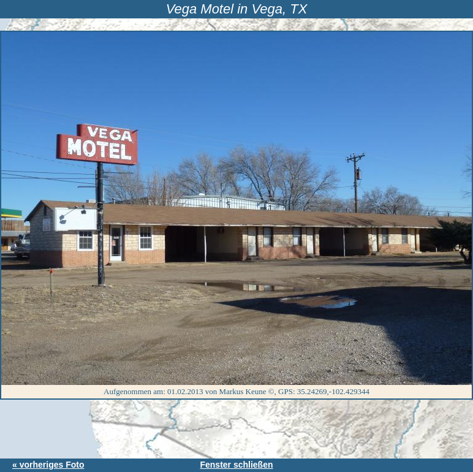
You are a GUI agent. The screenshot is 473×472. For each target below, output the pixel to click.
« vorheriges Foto (48, 465)
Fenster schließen (236, 465)
